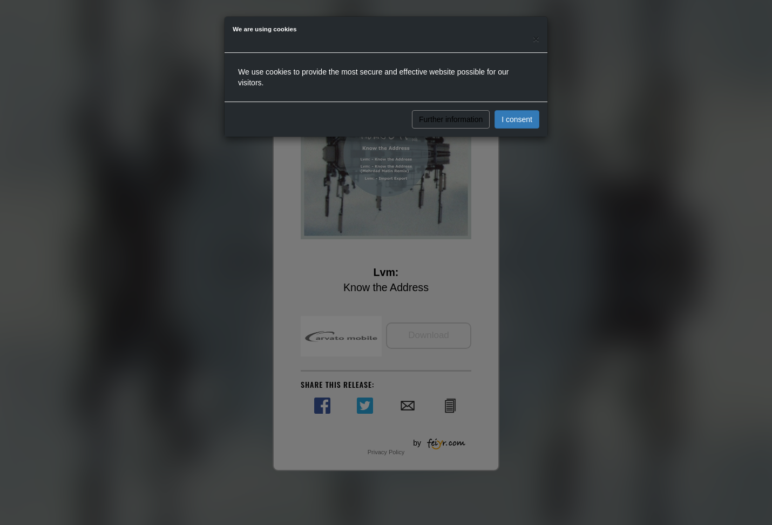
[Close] (536, 38)
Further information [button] (451, 119)
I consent (517, 119)
